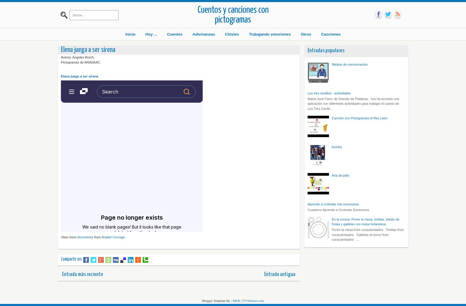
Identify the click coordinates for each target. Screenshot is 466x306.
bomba (337, 147)
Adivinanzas (204, 34)
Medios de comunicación (350, 64)
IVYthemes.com (253, 300)
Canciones (331, 34)
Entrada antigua (279, 274)
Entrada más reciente (82, 274)
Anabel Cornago (113, 237)
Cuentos (174, 34)
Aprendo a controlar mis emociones (333, 204)
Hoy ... (151, 34)
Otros (306, 34)
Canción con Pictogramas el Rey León (359, 118)
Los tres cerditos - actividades (329, 93)
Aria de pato (340, 175)
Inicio (130, 34)
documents (85, 237)
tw (388, 14)
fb (378, 14)
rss (397, 14)
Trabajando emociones (270, 34)
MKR (236, 300)
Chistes (232, 34)
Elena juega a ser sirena (79, 76)
